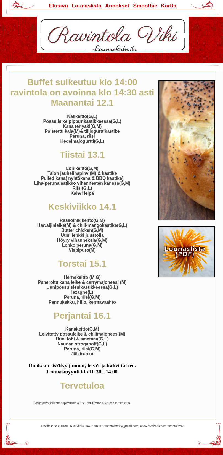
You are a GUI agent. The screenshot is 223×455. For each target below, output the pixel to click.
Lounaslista (86, 6)
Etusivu (58, 6)
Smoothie (145, 6)
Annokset (117, 6)
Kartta (168, 6)
